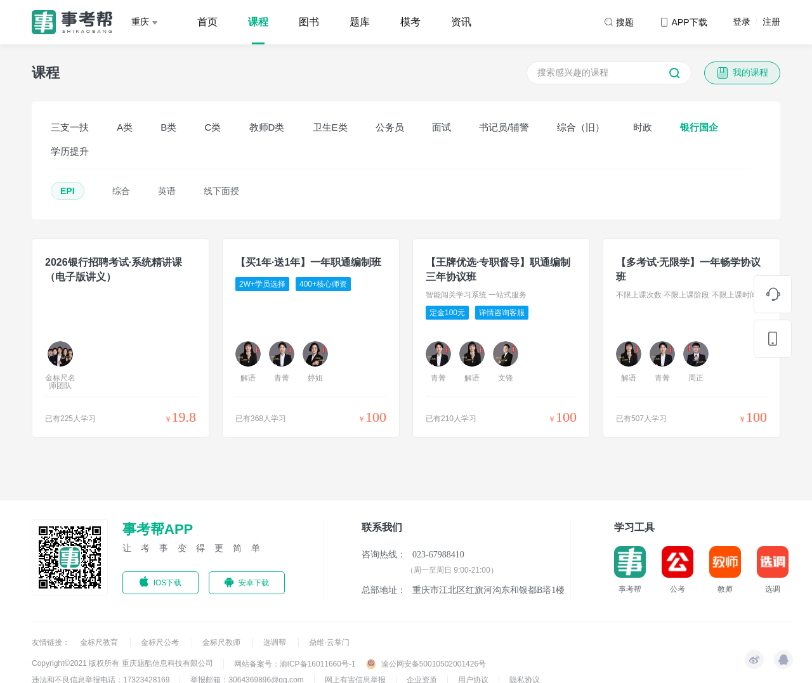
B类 (168, 127)
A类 (125, 127)
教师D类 (267, 127)
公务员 (390, 127)
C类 (213, 127)
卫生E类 (330, 127)
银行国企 (699, 127)
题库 (360, 21)
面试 (441, 127)
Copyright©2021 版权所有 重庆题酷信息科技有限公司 (122, 663)
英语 (167, 191)
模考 (410, 21)
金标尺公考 (161, 642)
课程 (258, 21)
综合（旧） (581, 127)
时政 (642, 127)
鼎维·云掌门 (329, 642)
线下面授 (221, 191)
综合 (121, 191)
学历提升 (70, 151)
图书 (309, 21)
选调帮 (275, 642)
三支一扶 (70, 127)
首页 (207, 21)
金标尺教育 (100, 642)
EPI (67, 191)
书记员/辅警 (504, 127)
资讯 (461, 21)
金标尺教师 (222, 642)
